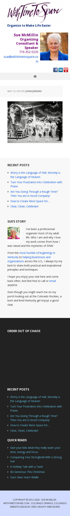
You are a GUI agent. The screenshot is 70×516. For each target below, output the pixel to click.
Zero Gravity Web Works (45, 506)
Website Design (18, 506)
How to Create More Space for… (30, 201)
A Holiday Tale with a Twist (26, 466)
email (52, 281)
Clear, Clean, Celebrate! (24, 206)
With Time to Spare (35, 12)
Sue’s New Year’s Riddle (24, 477)
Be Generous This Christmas (27, 472)
